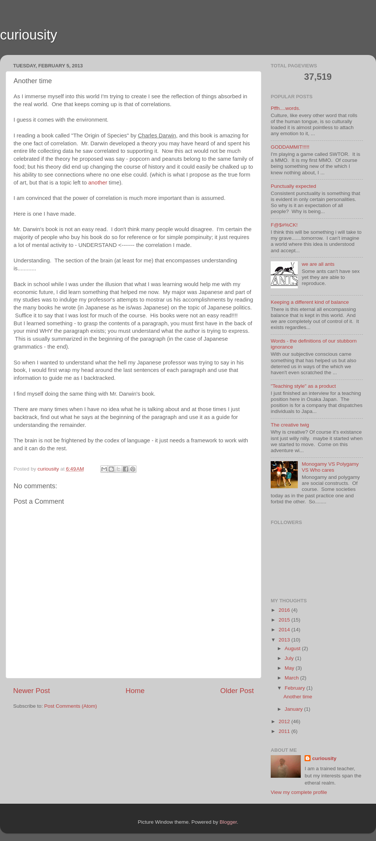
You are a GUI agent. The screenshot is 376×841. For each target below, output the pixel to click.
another (97, 183)
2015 (285, 620)
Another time (298, 696)
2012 (285, 721)
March (292, 678)
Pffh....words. (285, 108)
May (290, 668)
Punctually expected (293, 186)
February (295, 688)
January (294, 709)
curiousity (28, 35)
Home (135, 691)
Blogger (228, 822)
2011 (285, 731)
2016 (285, 610)
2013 (285, 640)
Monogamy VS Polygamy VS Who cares (330, 467)
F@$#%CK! (284, 225)
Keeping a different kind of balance (310, 302)
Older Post (237, 691)
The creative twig (290, 425)
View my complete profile (299, 792)
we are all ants (318, 264)
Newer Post (31, 691)
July (290, 658)
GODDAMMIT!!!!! (290, 147)
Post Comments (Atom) (70, 706)
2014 (285, 629)
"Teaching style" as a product (303, 386)
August (293, 648)
